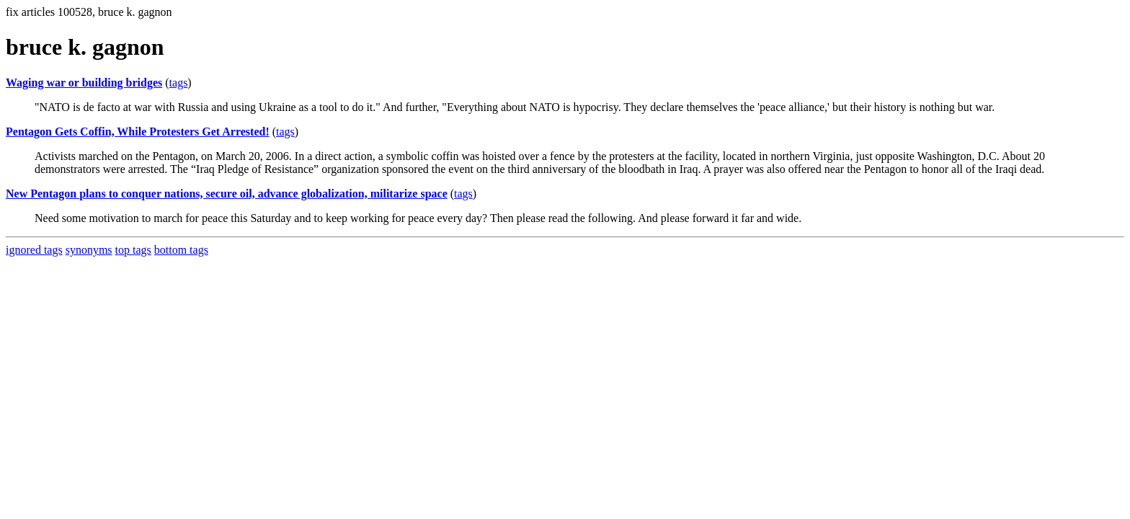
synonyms (89, 250)
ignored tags (34, 250)
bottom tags (181, 250)
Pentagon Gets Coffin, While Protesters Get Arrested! (138, 131)
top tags (133, 250)
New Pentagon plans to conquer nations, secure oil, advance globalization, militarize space (227, 193)
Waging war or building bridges (84, 82)
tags (178, 82)
